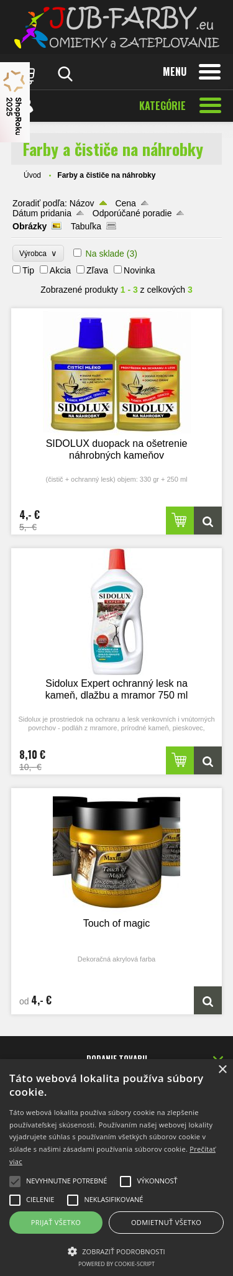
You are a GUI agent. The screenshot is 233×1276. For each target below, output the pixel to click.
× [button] (222, 1070)
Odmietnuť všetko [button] (166, 1222)
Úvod (32, 175)
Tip (28, 270)
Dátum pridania (41, 213)
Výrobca (38, 253)
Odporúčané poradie (132, 213)
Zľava (97, 270)
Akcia (60, 270)
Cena (125, 203)
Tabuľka (86, 226)
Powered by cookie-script (116, 1264)
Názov (82, 203)
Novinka (139, 270)
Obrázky (29, 226)
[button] (116, 1250)
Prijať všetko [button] (56, 1222)
